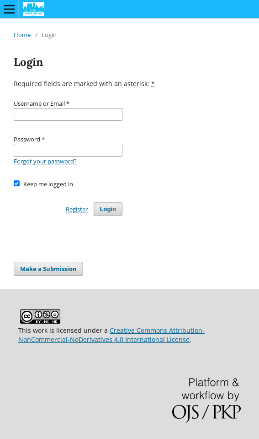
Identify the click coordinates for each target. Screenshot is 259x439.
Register (77, 209)
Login (108, 209)
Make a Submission (48, 269)
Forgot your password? (45, 161)
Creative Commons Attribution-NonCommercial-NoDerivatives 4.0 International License (111, 335)
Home (22, 35)
